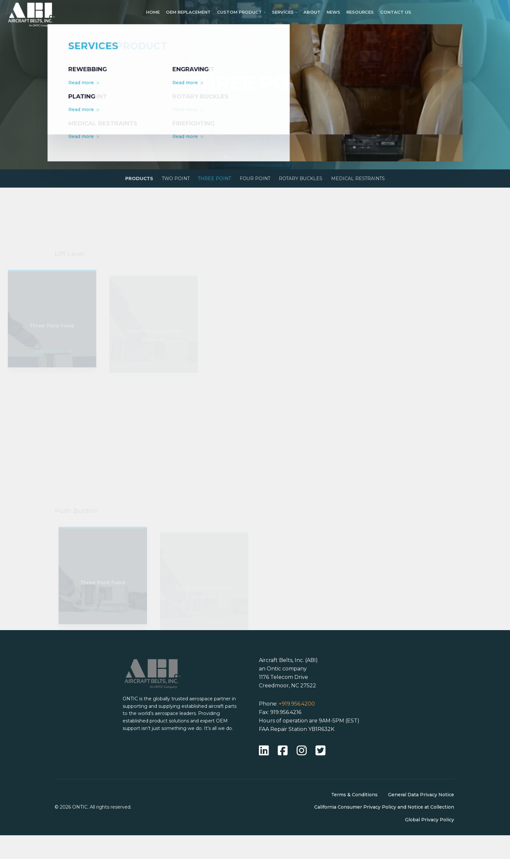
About (311, 12)
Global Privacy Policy (429, 843)
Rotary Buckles (310, 180)
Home (153, 12)
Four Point (257, 180)
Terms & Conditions (354, 818)
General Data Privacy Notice (421, 818)
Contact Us (395, 12)
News (333, 12)
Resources (360, 12)
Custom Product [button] (239, 12)
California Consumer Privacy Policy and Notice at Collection (384, 831)
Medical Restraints (374, 180)
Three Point (210, 180)
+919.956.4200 (297, 728)
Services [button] (283, 12)
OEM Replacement (188, 12)
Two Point (165, 180)
